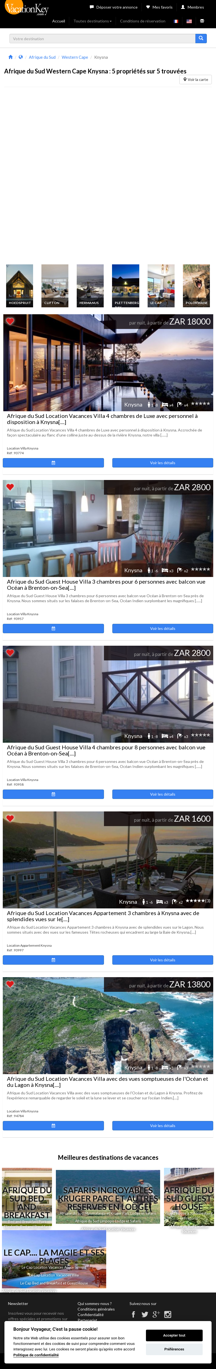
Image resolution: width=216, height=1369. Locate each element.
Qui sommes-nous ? (95, 1303)
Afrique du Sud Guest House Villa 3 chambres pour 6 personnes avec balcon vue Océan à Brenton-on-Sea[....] (106, 584)
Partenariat (87, 1320)
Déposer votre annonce (114, 7)
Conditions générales (96, 1309)
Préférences (174, 1349)
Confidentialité (91, 1314)
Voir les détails (162, 462)
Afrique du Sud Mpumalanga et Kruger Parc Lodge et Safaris (108, 1213)
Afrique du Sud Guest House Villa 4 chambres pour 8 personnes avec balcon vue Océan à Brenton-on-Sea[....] (106, 750)
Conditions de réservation (142, 21)
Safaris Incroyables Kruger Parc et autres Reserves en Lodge (108, 1198)
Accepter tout (174, 1335)
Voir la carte (195, 79)
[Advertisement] (46, 177)
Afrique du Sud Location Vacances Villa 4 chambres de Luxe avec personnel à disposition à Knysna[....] (102, 418)
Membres (192, 7)
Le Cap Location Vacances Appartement (54, 1267)
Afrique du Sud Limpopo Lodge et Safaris (108, 1221)
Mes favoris (159, 7)
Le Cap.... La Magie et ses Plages (54, 1256)
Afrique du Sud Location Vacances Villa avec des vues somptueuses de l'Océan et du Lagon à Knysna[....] (107, 1081)
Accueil (58, 21)
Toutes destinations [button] (92, 21)
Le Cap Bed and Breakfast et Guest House (54, 1283)
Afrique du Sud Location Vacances (108, 1229)
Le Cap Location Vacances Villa (54, 1275)
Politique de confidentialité (36, 1355)
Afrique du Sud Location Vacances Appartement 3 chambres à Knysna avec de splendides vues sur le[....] (103, 916)
